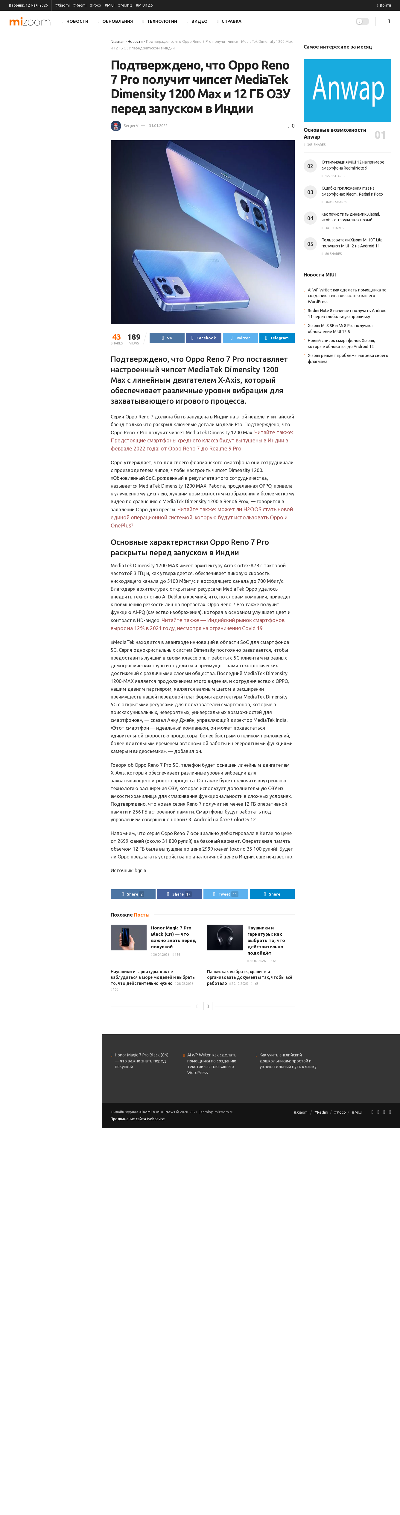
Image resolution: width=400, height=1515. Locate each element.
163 (272, 963)
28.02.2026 (256, 963)
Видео (197, 21)
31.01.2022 (158, 125)
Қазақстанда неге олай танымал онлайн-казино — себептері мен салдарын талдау (63, 297)
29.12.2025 (238, 986)
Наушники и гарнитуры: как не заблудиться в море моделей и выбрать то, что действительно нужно (153, 980)
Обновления (115, 21)
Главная (117, 41)
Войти (384, 5)
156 (176, 957)
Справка (229, 21)
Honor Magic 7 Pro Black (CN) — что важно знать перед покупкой (141, 1063)
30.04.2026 (160, 957)
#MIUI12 (125, 5)
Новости (75, 21)
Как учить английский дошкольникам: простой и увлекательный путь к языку (288, 1063)
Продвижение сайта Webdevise (138, 1121)
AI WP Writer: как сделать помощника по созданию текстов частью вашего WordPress (347, 296)
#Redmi (79, 5)
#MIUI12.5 (144, 5)
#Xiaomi (62, 5)
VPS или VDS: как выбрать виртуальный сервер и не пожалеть (56, 404)
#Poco (95, 5)
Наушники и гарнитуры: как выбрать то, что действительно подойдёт (63, 111)
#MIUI (110, 5)
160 (114, 992)
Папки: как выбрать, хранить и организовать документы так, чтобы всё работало (61, 184)
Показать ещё (50, 435)
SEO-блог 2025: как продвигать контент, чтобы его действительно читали (62, 330)
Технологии (159, 21)
